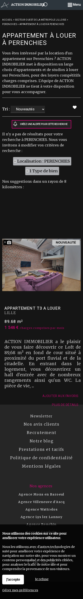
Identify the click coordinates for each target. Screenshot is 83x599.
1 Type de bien (43, 170)
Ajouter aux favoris (60, 476)
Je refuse (41, 579)
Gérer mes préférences (20, 590)
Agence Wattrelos (41, 509)
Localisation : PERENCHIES (43, 161)
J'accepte (13, 580)
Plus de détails (65, 484)
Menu (74, 5)
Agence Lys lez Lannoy (41, 517)
